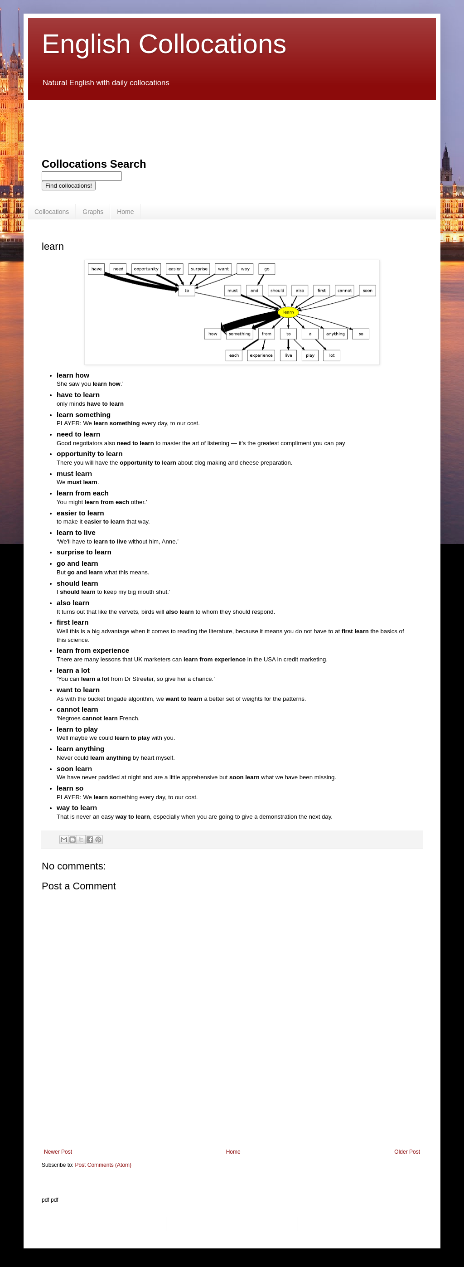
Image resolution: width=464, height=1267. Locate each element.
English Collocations (164, 44)
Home (125, 211)
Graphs (92, 211)
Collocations (51, 211)
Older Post (407, 1152)
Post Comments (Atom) (103, 1165)
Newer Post (58, 1152)
